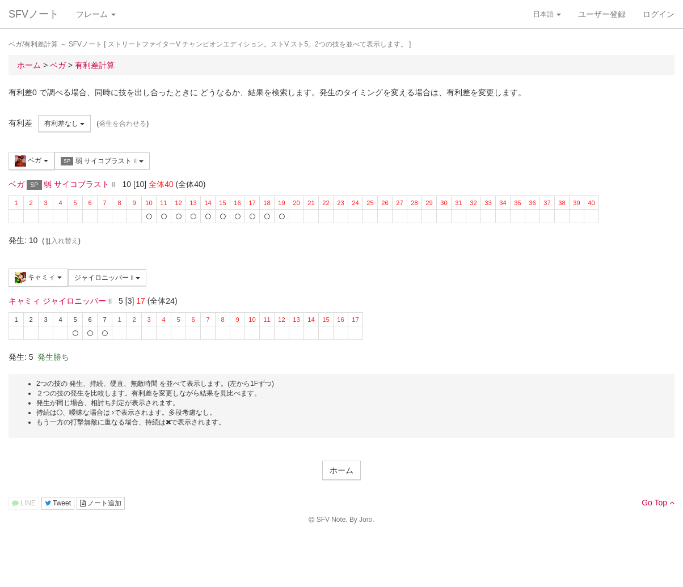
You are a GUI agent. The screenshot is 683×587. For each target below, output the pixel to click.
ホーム (341, 470)
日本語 (547, 14)
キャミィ (38, 277)
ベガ (31, 161)
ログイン (658, 14)
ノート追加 (100, 503)
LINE (24, 503)
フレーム (96, 14)
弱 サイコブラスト (102, 161)
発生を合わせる (122, 123)
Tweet (58, 503)
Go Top (658, 502)
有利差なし (64, 123)
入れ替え (61, 241)
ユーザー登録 (602, 14)
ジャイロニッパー (107, 278)
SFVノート (34, 14)
